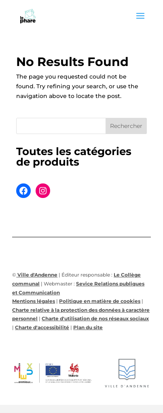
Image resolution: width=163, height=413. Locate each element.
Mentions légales (33, 301)
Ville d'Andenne (36, 275)
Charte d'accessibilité (42, 327)
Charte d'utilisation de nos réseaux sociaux (95, 318)
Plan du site (88, 327)
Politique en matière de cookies (99, 301)
